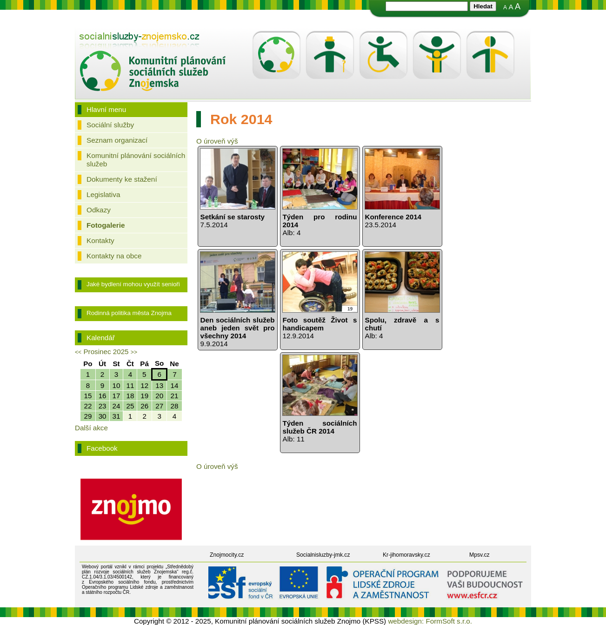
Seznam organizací (117, 140)
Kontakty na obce (114, 256)
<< (78, 352)
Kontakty (100, 240)
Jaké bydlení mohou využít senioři (133, 284)
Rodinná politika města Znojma (129, 312)
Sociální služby (110, 125)
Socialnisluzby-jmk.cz (323, 555)
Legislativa (103, 194)
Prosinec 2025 (105, 351)
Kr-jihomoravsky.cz (406, 555)
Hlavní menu (106, 109)
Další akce (91, 428)
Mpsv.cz (479, 555)
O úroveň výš (217, 141)
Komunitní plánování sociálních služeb (136, 159)
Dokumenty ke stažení (122, 179)
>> (134, 352)
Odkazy (99, 210)
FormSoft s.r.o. (449, 621)
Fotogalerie (106, 225)
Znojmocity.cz (227, 555)
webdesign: (406, 621)
